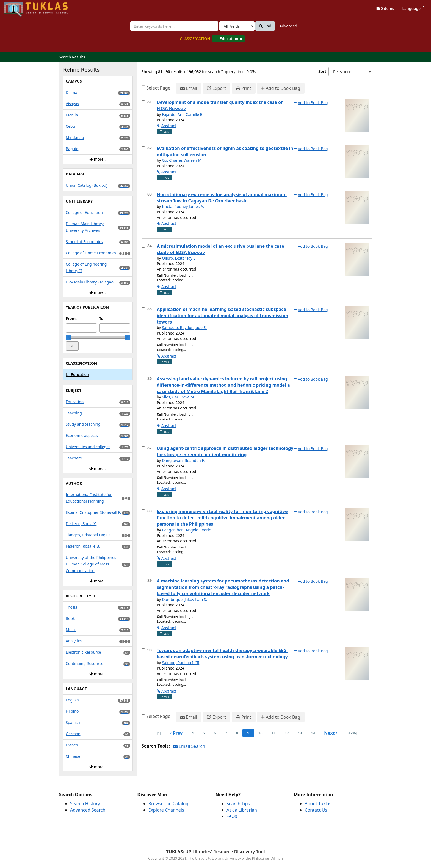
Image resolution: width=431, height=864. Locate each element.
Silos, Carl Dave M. (178, 397)
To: (102, 318)
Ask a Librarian (241, 810)
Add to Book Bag (280, 88)
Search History (85, 804)
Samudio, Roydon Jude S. (184, 327)
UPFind (18, 7)
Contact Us (316, 810)
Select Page (158, 88)
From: (71, 318)
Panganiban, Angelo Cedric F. (188, 530)
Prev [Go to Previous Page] (176, 733)
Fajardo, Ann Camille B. (182, 114)
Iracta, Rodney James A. (183, 206)
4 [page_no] (193, 733)
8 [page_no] (237, 733)
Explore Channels (166, 810)
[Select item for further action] (143, 102)
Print (243, 88)
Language (413, 8)
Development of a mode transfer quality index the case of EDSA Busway (220, 105)
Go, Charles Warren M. (182, 160)
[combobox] (174, 26)
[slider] (68, 337)
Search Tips (238, 804)
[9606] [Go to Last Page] (352, 733)
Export (216, 88)
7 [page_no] (226, 733)
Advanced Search (87, 810)
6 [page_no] (215, 733)
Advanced (288, 26)
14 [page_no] (313, 733)
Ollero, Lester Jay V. (179, 258)
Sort (322, 71)
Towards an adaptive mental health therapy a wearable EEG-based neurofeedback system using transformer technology (222, 653)
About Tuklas (318, 804)
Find (265, 26)
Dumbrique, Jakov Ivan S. (184, 599)
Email (188, 88)
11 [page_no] (274, 733)
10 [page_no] (260, 733)
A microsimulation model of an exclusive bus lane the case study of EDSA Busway (220, 249)
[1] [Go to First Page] (159, 733)
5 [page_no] (204, 733)
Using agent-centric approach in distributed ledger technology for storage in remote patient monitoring (225, 451)
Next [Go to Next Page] (331, 733)
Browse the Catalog (168, 804)
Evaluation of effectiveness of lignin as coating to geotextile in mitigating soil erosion (225, 151)
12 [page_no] (287, 733)
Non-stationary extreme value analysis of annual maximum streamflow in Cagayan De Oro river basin (222, 197)
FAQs (231, 816)
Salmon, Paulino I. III (180, 662)
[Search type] (237, 26)
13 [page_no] (300, 733)
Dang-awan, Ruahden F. (183, 460)
